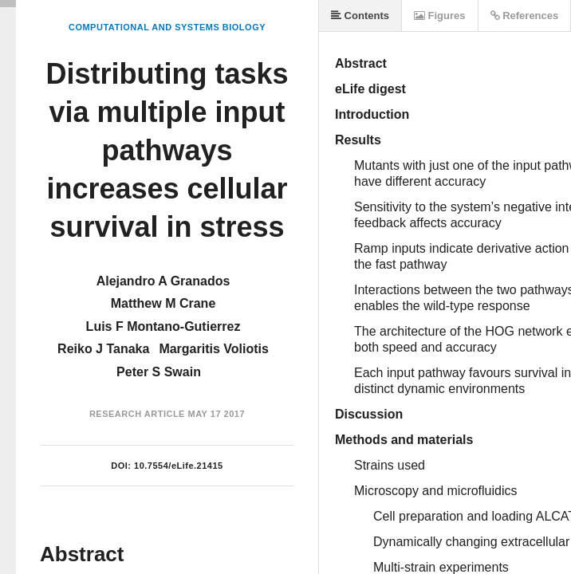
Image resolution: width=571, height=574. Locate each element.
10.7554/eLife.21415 (178, 465)
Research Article (137, 414)
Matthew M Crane (163, 303)
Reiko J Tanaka (103, 349)
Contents (360, 16)
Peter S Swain (158, 372)
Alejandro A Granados (163, 281)
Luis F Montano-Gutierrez (163, 326)
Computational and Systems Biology (167, 27)
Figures (440, 16)
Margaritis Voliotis (214, 349)
